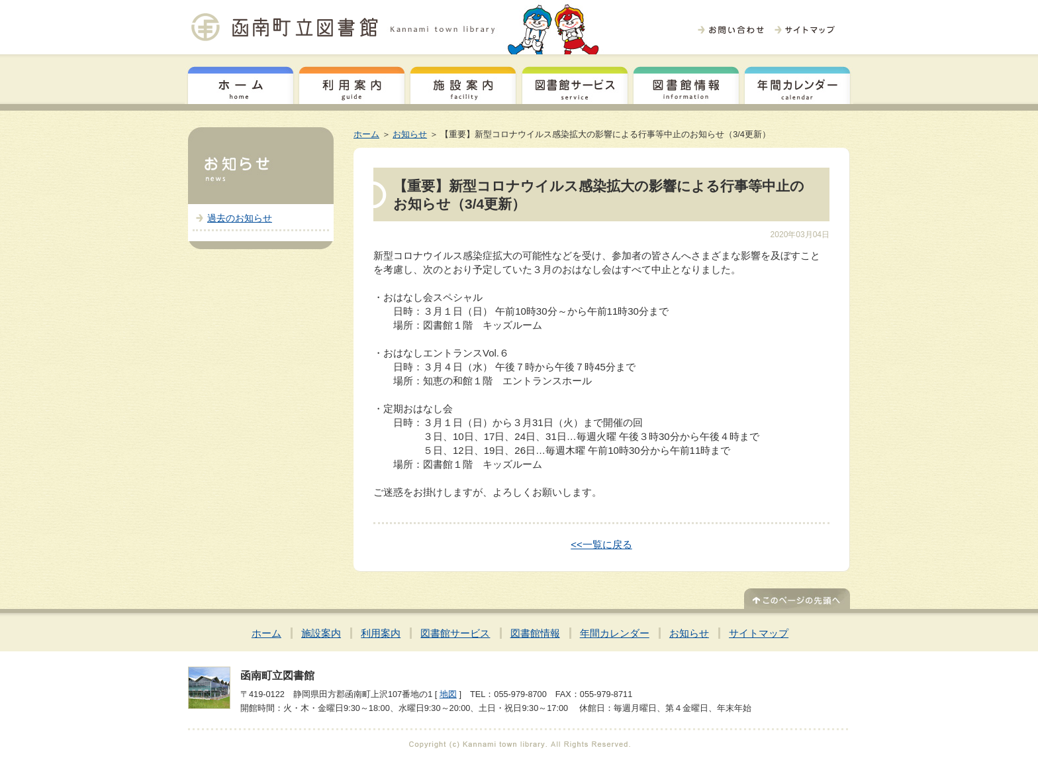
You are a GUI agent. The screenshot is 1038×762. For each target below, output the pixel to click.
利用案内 (351, 83)
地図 (448, 694)
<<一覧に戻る (601, 544)
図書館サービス (575, 83)
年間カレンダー (797, 83)
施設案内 (463, 83)
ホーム (240, 83)
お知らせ (410, 134)
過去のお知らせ (239, 218)
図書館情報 (686, 83)
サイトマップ (758, 633)
